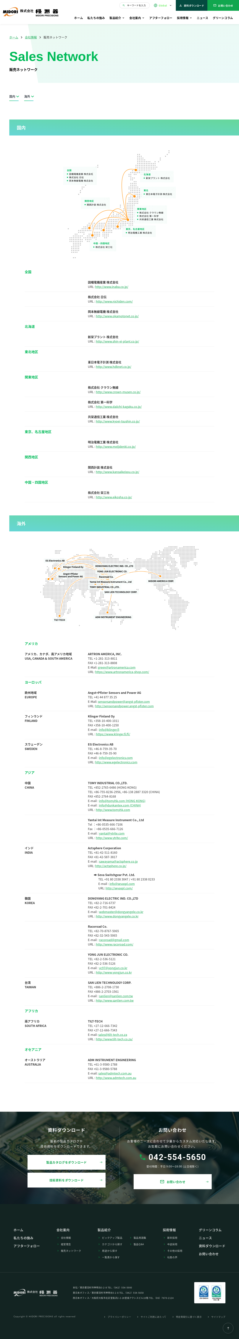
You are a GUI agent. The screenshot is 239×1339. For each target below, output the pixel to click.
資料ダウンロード (191, 5)
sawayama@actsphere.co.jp (118, 861)
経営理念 (66, 1244)
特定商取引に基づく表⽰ (189, 1316)
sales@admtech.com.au (115, 1073)
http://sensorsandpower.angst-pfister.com (124, 706)
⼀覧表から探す (111, 1257)
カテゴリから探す (112, 1244)
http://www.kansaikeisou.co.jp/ (117, 472)
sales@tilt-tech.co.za (112, 1034)
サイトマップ (218, 1316)
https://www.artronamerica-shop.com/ (122, 672)
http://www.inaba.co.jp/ (111, 286)
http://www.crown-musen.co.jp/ (118, 392)
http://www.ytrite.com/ (112, 837)
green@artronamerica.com (116, 667)
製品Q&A (139, 1244)
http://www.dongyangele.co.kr (117, 916)
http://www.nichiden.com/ (114, 301)
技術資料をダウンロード (66, 1180)
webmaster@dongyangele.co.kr (121, 911)
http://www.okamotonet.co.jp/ (117, 316)
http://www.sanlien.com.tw (115, 1000)
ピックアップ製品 (112, 1237)
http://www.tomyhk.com (113, 809)
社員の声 (172, 1257)
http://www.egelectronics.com (116, 762)
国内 (12, 96)
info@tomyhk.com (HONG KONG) (122, 800)
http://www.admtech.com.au (116, 1077)
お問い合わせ (223, 5)
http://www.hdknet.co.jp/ (113, 366)
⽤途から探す (109, 1250)
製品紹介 (115, 18)
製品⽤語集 (140, 1237)
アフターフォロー (160, 18)
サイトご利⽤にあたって (153, 1316)
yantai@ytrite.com (112, 833)
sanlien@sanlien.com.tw (116, 996)
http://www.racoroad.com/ (114, 944)
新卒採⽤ (172, 1237)
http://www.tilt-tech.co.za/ (114, 1039)
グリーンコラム (223, 18)
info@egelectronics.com (116, 757)
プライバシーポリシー (119, 1316)
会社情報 (31, 37)
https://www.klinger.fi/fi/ (113, 734)
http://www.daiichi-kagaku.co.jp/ (119, 406)
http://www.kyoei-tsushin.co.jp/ (118, 421)
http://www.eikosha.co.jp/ (114, 497)
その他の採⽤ (175, 1250)
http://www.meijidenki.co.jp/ (116, 446)
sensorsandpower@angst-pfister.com (124, 701)
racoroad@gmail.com (114, 940)
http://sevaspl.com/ (119, 888)
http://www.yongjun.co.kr (114, 972)
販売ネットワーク (71, 1250)
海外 (27, 96)
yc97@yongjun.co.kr (113, 968)
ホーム (78, 18)
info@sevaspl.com (122, 883)
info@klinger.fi (109, 729)
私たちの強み (96, 18)
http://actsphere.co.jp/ (110, 866)
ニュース (202, 18)
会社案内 (135, 18)
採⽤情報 (183, 18)
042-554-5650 (177, 1157)
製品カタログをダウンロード (66, 1162)
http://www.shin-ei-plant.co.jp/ (117, 341)
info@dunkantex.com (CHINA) (120, 805)
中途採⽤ (172, 1244)
